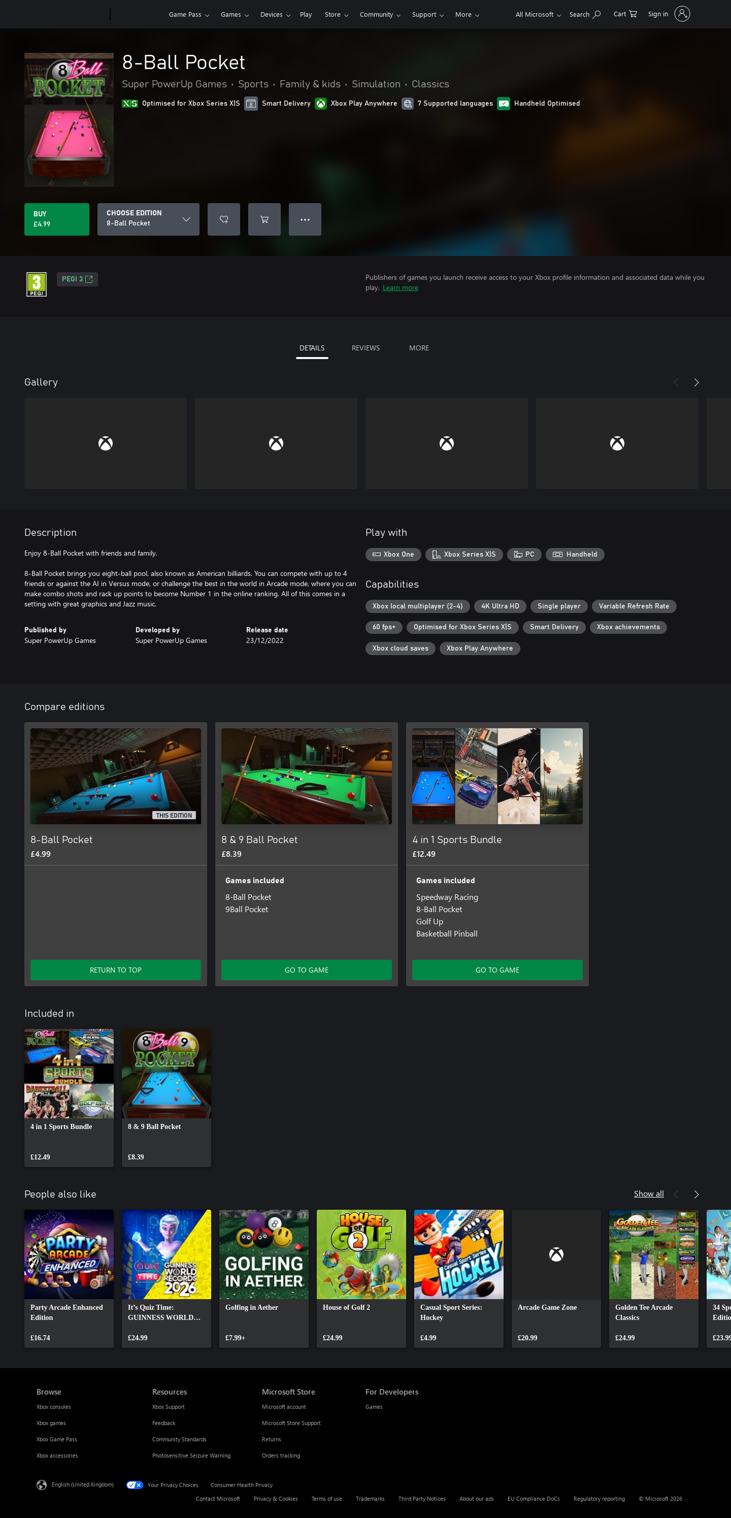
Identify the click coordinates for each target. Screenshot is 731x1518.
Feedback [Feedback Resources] (163, 1422)
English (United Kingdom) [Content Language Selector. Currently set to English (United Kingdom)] (83, 1484)
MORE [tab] (419, 347)
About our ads (476, 1498)
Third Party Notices (422, 1498)
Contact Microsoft (218, 1498)
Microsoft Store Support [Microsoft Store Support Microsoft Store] (291, 1422)
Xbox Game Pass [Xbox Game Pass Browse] (57, 1439)
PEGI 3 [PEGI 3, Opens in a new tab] (77, 279)
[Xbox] (138, 14)
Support (424, 14)
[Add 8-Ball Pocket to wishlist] (224, 219)
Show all (649, 1193)
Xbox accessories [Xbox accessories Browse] (57, 1455)
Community (376, 14)
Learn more (400, 287)
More (463, 14)
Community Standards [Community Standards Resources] (179, 1439)
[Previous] (676, 382)
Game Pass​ (185, 14)
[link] (69, 1098)
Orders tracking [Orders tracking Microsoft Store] (281, 1455)
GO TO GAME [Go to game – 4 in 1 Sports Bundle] (497, 970)
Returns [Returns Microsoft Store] (271, 1439)
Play (306, 14)
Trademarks (370, 1498)
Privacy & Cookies (276, 1498)
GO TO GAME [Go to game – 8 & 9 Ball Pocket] (306, 970)
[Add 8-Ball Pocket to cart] (264, 219)
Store (333, 14)
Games (231, 14)
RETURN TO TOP (116, 970)
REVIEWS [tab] (366, 347)
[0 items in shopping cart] (625, 13)
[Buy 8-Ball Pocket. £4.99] (56, 219)
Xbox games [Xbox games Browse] (51, 1422)
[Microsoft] (71, 14)
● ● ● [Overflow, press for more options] (305, 219)
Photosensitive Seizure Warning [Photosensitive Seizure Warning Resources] (191, 1455)
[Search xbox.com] (585, 13)
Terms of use (327, 1498)
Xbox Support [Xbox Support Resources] (168, 1406)
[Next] (696, 382)
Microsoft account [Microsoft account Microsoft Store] (284, 1406)
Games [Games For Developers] (374, 1406)
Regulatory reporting (599, 1498)
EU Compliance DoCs (534, 1498)
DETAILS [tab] (312, 347)
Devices (271, 14)
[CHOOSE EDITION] (148, 219)
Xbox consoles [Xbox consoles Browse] (54, 1406)
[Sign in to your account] (668, 14)
